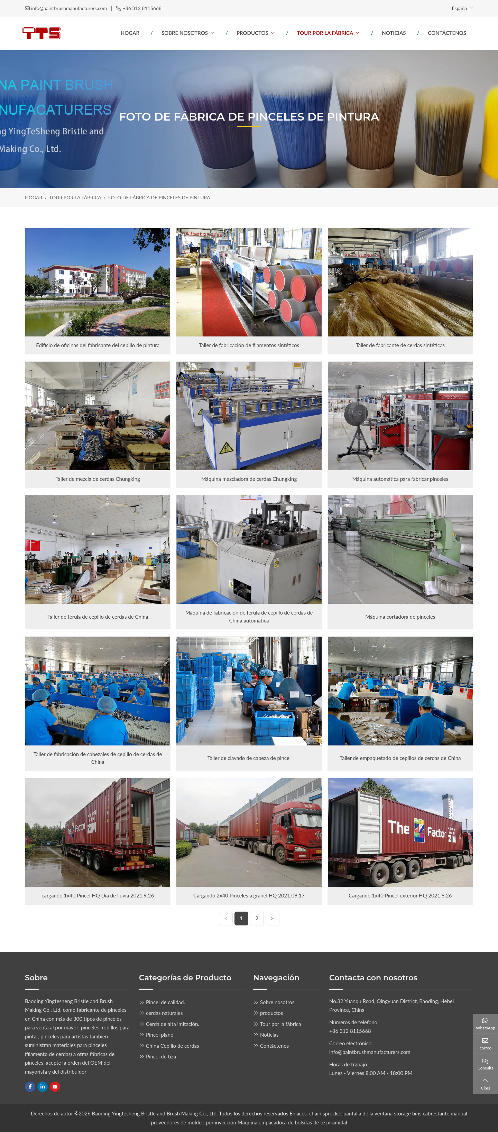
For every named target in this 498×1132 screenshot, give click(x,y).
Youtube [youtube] (55, 1087)
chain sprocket (325, 1113)
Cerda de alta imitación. (172, 1024)
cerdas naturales (164, 1013)
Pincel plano (160, 1034)
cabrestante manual (445, 1113)
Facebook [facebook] (30, 1087)
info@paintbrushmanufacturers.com (69, 8)
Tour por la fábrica (325, 33)
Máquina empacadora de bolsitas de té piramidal (292, 1122)
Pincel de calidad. (165, 1002)
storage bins (407, 1113)
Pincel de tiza (161, 1056)
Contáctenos (447, 33)
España (459, 8)
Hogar (130, 33)
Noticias (394, 33)
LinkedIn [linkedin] (42, 1087)
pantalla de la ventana (368, 1113)
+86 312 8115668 (142, 8)
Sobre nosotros (185, 33)
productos (252, 33)
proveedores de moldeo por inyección (193, 1122)
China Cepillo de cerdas (172, 1046)
